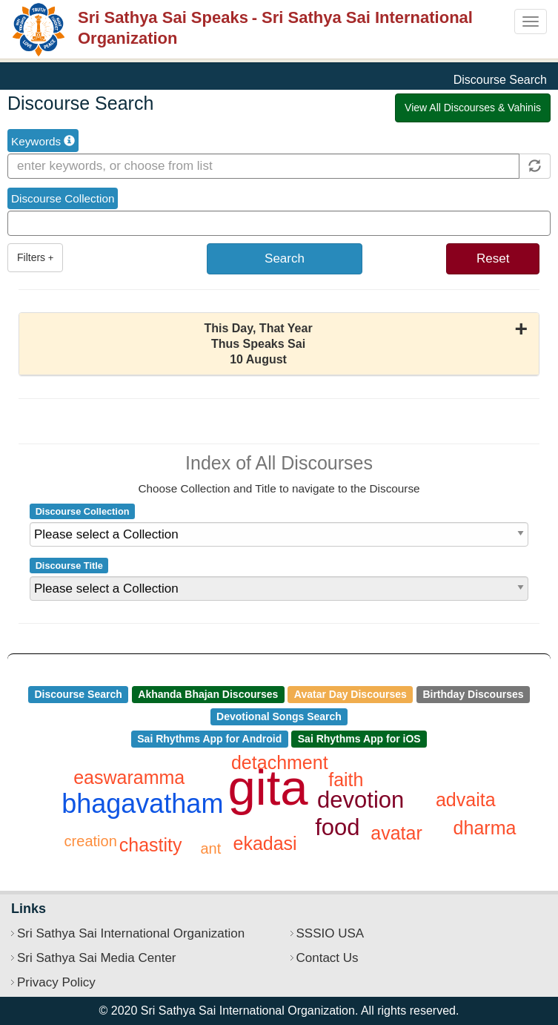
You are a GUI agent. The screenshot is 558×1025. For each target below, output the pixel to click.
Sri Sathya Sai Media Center (96, 958)
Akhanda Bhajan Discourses (208, 694)
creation (90, 841)
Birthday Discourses (472, 694)
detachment (279, 762)
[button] (279, 344)
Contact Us (327, 958)
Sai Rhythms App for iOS (359, 739)
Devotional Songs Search (279, 716)
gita (268, 787)
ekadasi (264, 843)
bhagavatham (142, 803)
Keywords (43, 141)
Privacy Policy (56, 982)
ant (211, 848)
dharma (485, 827)
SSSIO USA (330, 933)
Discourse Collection (62, 198)
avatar (396, 833)
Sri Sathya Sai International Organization (131, 933)
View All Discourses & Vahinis (473, 107)
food (337, 827)
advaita (466, 799)
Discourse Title (69, 565)
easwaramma (129, 777)
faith (345, 779)
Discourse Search (78, 694)
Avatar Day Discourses (350, 694)
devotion (360, 800)
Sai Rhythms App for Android (209, 739)
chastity (150, 844)
